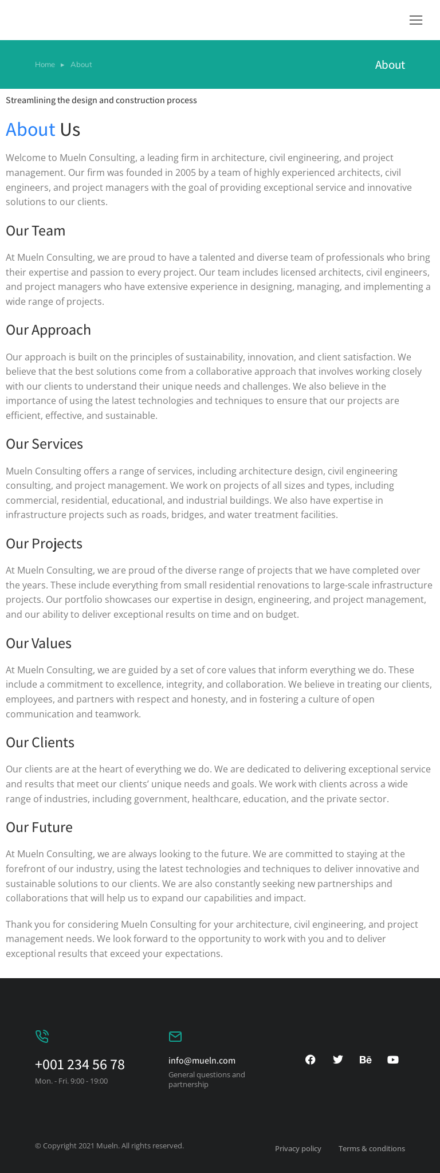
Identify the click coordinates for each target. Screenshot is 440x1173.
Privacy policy (298, 1148)
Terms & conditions (372, 1148)
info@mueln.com (201, 1060)
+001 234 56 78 (80, 1063)
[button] (416, 20)
